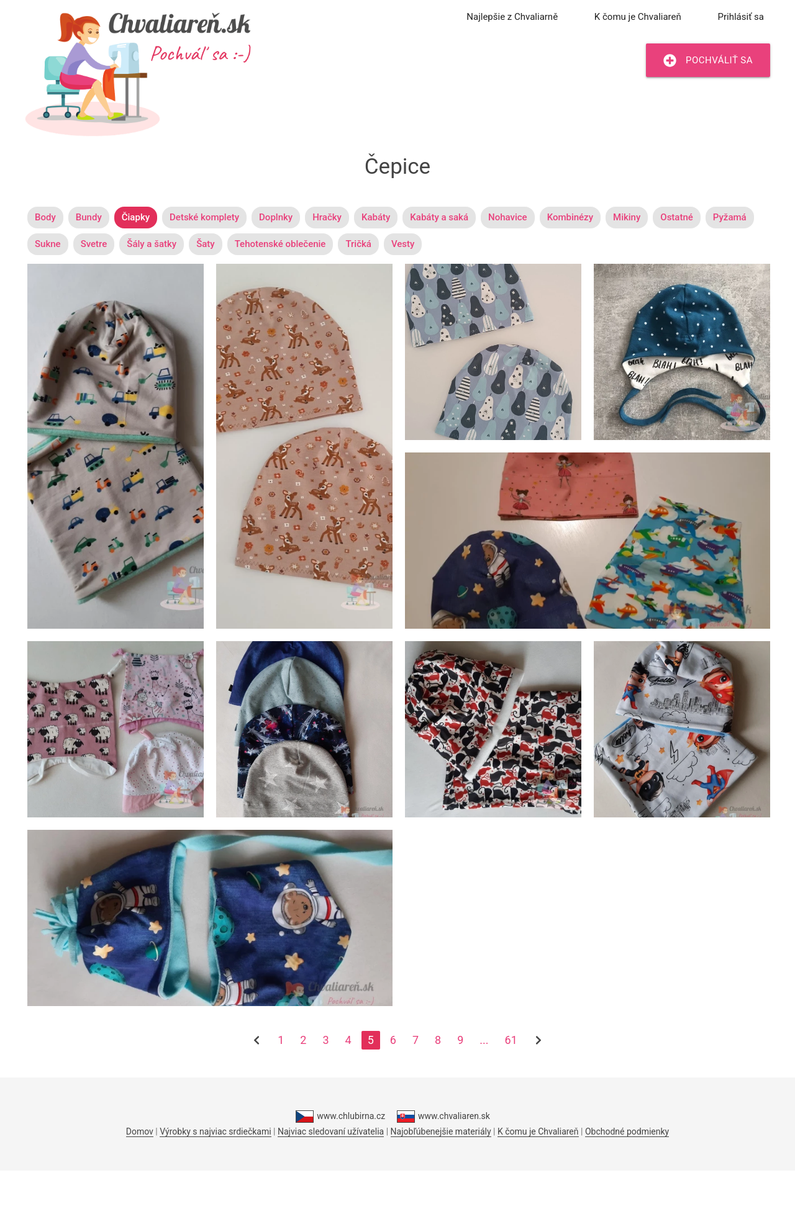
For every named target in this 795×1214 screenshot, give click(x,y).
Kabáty (375, 217)
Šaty (205, 244)
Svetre (94, 244)
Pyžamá (730, 217)
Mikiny (626, 217)
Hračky (327, 217)
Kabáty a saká (439, 217)
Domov (139, 1131)
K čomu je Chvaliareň (637, 16)
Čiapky (136, 217)
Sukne (48, 244)
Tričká (358, 244)
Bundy (89, 217)
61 (511, 1039)
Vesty (402, 244)
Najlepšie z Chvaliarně (512, 16)
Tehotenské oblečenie (280, 244)
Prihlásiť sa (741, 16)
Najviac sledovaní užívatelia (331, 1131)
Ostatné (676, 217)
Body (45, 217)
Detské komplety (204, 217)
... (483, 1039)
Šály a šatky (151, 244)
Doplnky (276, 217)
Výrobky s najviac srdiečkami (215, 1131)
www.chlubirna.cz (340, 1116)
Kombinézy (570, 217)
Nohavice (507, 217)
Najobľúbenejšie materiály (441, 1131)
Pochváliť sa (708, 60)
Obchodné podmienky (627, 1131)
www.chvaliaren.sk (443, 1116)
